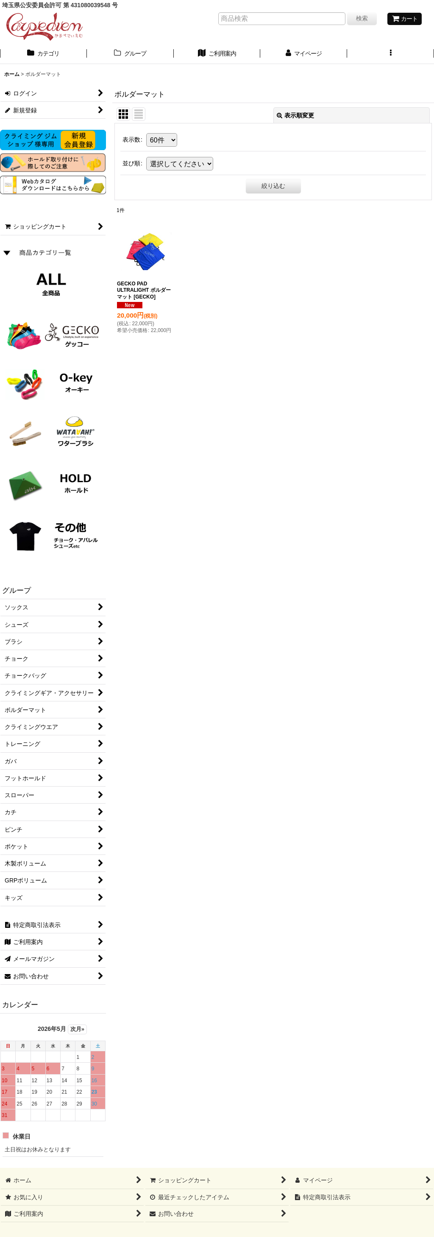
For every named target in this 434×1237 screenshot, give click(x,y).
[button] (390, 54)
